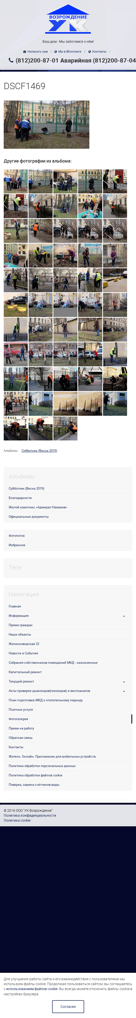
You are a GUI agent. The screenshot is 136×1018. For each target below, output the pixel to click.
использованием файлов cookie (32, 989)
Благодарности (20, 498)
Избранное (17, 545)
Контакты (99, 51)
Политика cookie (17, 820)
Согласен (68, 1007)
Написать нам (38, 51)
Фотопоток (17, 536)
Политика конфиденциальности (30, 815)
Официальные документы (29, 517)
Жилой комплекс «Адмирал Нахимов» (38, 507)
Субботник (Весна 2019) (39, 451)
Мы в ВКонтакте (69, 51)
